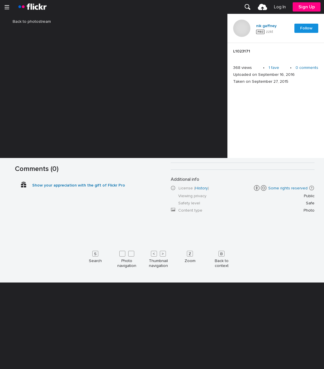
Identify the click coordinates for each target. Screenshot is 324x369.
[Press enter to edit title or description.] (275, 53)
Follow (306, 28)
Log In (280, 7)
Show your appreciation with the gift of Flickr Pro (78, 361)
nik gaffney (266, 26)
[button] (312, 364)
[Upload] (262, 7)
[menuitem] (247, 7)
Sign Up (306, 7)
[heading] (32, 7)
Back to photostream (28, 21)
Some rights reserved (288, 364)
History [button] (201, 364)
